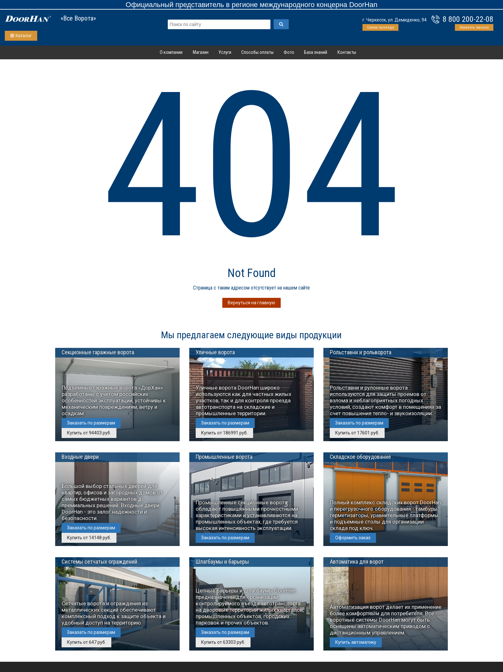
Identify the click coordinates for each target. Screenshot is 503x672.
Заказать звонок (474, 27)
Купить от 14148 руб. (89, 537)
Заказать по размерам (91, 422)
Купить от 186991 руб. (224, 432)
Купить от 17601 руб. (357, 432)
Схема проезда (380, 27)
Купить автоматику (355, 642)
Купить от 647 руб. (86, 642)
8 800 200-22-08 (468, 19)
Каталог (21, 35)
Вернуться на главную (251, 302)
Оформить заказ (353, 537)
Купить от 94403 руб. (89, 432)
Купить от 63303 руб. (223, 642)
